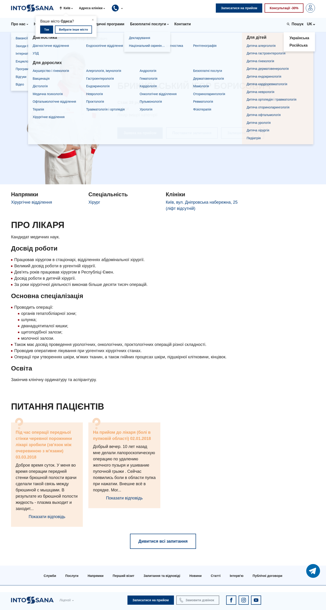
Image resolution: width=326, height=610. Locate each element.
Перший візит (123, 576)
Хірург (94, 202)
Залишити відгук (242, 133)
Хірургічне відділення (31, 202)
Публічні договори (267, 576)
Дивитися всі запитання (163, 541)
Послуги (71, 576)
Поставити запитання (191, 133)
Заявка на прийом (140, 133)
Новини (195, 576)
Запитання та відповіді (162, 576)
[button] (68, 8)
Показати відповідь (47, 516)
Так (46, 29)
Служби (50, 576)
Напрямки (96, 576)
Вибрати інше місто (73, 29)
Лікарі (38, 39)
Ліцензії (65, 600)
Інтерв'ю (236, 576)
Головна (18, 39)
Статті (215, 576)
